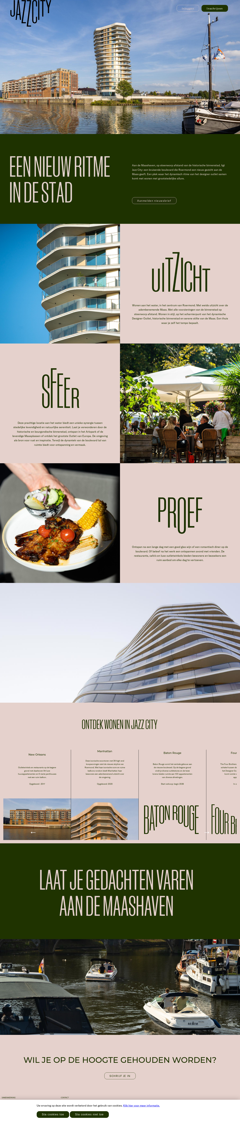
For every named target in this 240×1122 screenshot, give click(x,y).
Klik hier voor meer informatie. (141, 1105)
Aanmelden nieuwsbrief (154, 200)
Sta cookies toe (53, 1114)
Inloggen (188, 8)
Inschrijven (215, 8)
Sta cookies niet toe (89, 1114)
